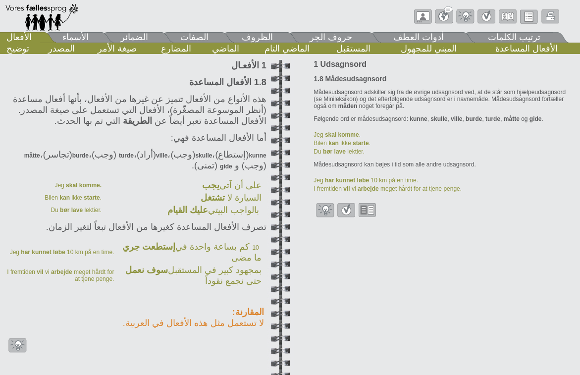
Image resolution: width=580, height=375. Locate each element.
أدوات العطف (418, 37)
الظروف (257, 37)
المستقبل (353, 49)
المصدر (61, 49)
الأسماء (75, 37)
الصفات (194, 37)
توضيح (17, 49)
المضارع (176, 49)
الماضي (225, 49)
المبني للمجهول (429, 49)
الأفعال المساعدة (526, 49)
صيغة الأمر (117, 49)
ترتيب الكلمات (514, 37)
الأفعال (19, 37)
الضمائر (134, 37)
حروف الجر (331, 37)
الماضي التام (287, 49)
